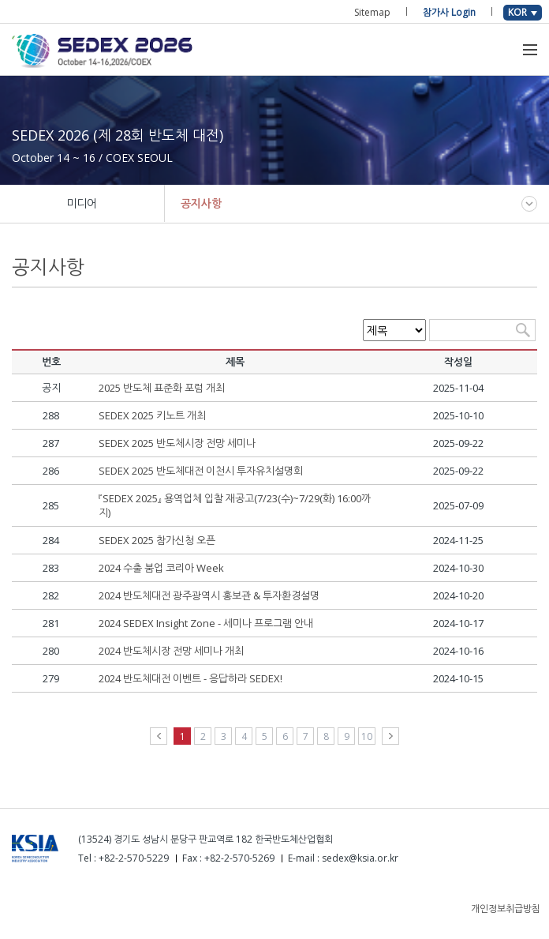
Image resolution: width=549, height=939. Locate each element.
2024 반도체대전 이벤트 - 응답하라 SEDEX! (190, 678)
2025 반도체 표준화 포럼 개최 (162, 388)
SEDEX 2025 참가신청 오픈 (157, 540)
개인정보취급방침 (505, 908)
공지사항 (201, 203)
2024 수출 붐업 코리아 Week (161, 568)
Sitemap (372, 12)
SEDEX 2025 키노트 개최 (152, 415)
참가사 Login (449, 12)
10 (366, 736)
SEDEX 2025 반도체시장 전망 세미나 (177, 443)
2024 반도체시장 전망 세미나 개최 (171, 651)
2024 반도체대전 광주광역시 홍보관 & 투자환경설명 (209, 595)
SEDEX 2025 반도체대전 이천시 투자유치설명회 (201, 471)
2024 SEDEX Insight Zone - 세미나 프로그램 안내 (206, 623)
